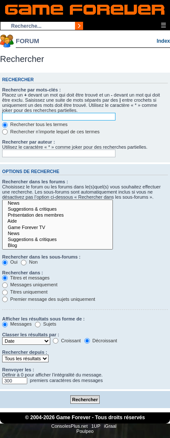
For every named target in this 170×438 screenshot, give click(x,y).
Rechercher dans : (22, 272)
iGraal (110, 426)
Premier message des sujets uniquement (48, 299)
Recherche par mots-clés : (31, 89)
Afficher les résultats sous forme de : (43, 318)
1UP (95, 426)
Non (29, 262)
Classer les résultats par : (30, 334)
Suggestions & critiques (57, 209)
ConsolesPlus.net (69, 426)
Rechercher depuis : (24, 352)
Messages (17, 323)
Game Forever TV (57, 228)
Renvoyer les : (18, 369)
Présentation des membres (57, 215)
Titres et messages (25, 277)
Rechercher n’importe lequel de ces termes (51, 131)
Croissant (67, 340)
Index (163, 41)
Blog (57, 246)
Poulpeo (84, 431)
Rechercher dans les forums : (35, 181)
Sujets (45, 323)
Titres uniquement (25, 291)
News (57, 203)
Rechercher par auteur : (28, 141)
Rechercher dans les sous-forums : (41, 256)
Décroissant (100, 340)
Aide (57, 221)
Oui (9, 262)
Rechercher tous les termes (35, 124)
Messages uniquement (30, 284)
